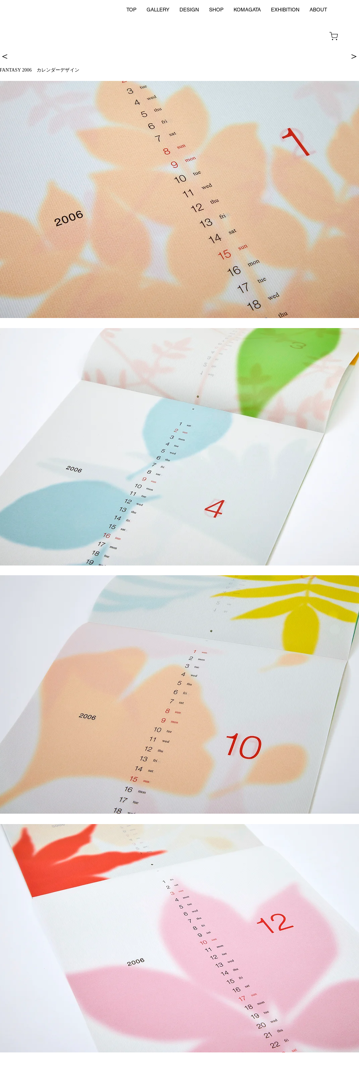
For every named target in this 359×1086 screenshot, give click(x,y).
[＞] (354, 55)
